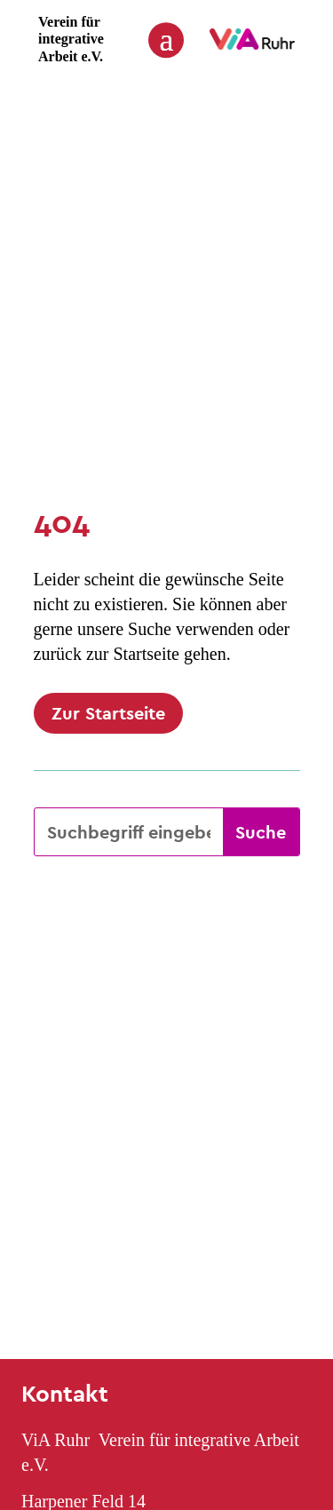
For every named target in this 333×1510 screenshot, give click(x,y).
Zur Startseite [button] (108, 713)
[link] (252, 44)
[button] (166, 39)
